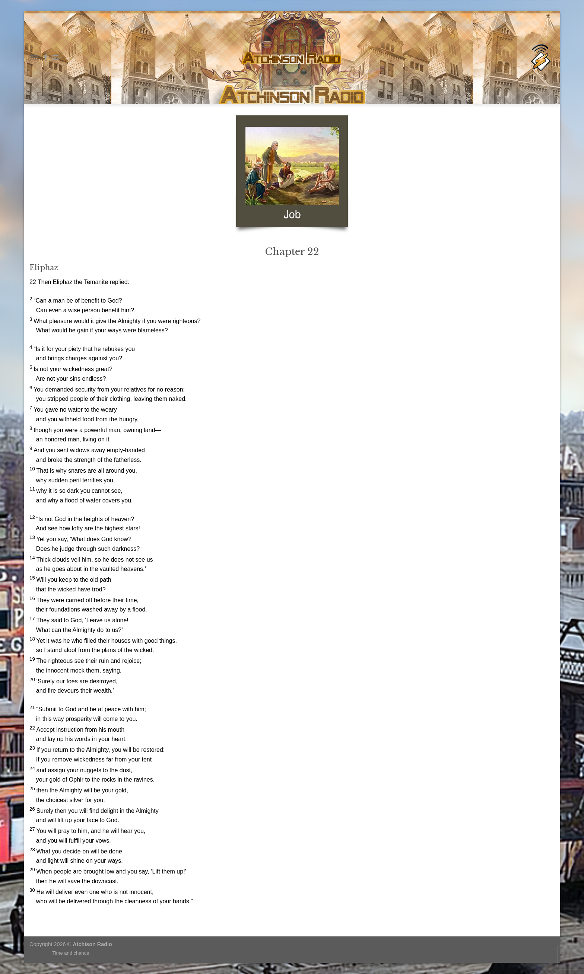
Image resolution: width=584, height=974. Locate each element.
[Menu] (33, 57)
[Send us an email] (55, 57)
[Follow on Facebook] (46, 57)
